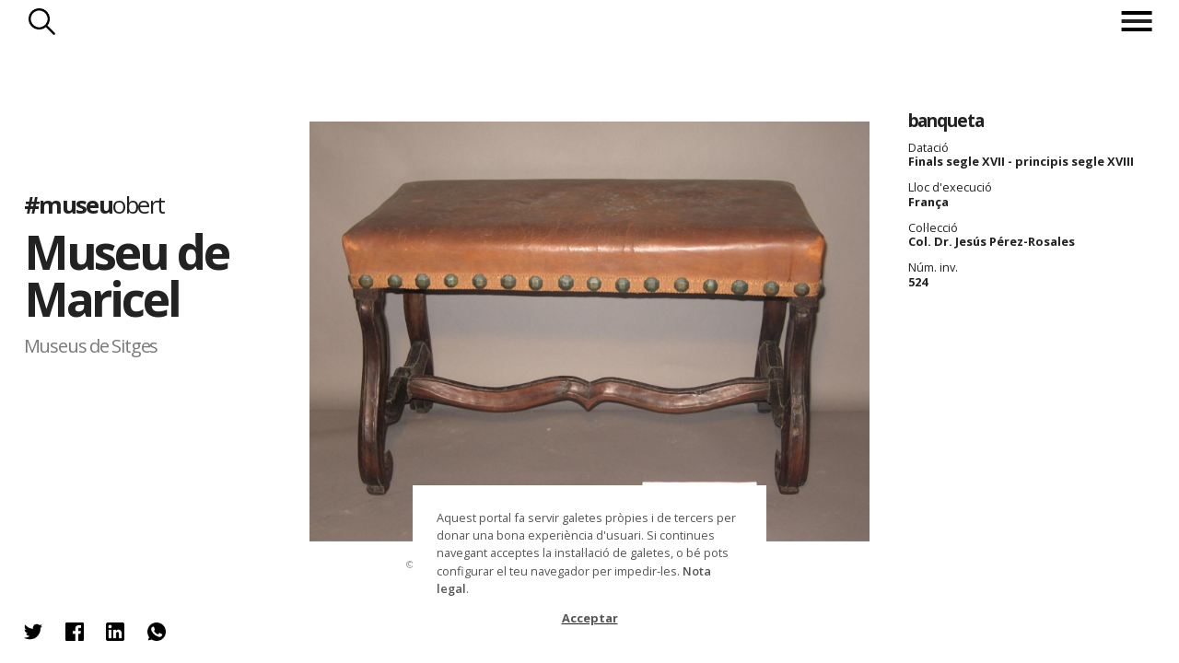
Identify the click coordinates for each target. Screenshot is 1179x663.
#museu (94, 205)
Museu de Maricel (126, 276)
